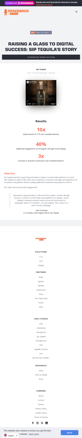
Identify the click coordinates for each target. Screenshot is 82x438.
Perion (41, 303)
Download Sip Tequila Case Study (41, 57)
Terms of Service (41, 417)
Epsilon (41, 281)
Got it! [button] (69, 433)
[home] (16, 11)
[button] (76, 12)
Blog (41, 371)
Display (41, 265)
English (9, 435)
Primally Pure (41, 341)
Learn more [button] (34, 434)
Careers (41, 404)
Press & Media (41, 375)
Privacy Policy (41, 409)
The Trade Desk (41, 298)
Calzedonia (41, 328)
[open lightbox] (41, 32)
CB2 (41, 345)
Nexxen (41, 286)
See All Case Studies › (41, 358)
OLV (41, 261)
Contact (41, 400)
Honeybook (41, 332)
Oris (41, 354)
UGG (41, 324)
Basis (41, 277)
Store (41, 379)
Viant (41, 307)
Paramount (41, 290)
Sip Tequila (41, 337)
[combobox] (11, 435)
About (41, 396)
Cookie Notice (41, 413)
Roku (41, 294)
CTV (41, 257)
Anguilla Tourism (41, 349)
